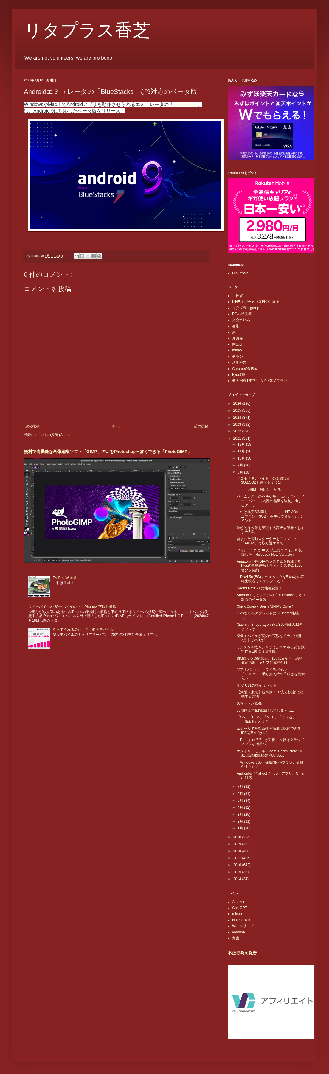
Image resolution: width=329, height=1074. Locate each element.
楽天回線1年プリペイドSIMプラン (259, 381)
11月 (242, 451)
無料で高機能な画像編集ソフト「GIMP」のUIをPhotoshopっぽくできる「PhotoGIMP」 (108, 451)
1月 (241, 828)
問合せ (237, 344)
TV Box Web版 (64, 578)
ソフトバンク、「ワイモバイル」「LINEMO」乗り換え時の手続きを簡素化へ (271, 673)
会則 (235, 326)
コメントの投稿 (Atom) (51, 435)
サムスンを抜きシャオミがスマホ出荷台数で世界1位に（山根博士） (271, 649)
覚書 (235, 938)
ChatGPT (239, 908)
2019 (237, 844)
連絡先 (237, 338)
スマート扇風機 (249, 703)
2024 (237, 417)
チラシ (237, 356)
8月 (241, 472)
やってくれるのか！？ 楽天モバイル (83, 630)
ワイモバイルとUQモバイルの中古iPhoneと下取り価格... (73, 607)
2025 (237, 410)
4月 (241, 807)
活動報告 (239, 362)
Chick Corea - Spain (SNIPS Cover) (265, 606)
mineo (237, 350)
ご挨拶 (237, 296)
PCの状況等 (242, 314)
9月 (241, 465)
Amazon (238, 902)
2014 (237, 879)
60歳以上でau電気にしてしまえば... (265, 710)
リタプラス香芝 (87, 30)
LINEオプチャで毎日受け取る (256, 302)
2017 (237, 858)
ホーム (116, 426)
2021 (237, 438)
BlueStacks (185, 104)
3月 (241, 814)
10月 (242, 458)
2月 (241, 821)
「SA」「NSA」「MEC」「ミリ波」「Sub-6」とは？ (266, 719)
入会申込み (241, 320)
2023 (237, 424)
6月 (241, 794)
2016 (237, 865)
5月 (241, 801)
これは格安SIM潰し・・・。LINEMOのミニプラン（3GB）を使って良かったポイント (270, 516)
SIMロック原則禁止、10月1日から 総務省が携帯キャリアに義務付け (269, 660)
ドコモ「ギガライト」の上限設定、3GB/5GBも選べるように (265, 480)
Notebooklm (241, 920)
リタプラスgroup (245, 308)
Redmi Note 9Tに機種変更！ (259, 588)
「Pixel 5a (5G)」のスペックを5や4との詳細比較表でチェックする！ (270, 579)
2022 (237, 431)
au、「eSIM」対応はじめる (259, 490)
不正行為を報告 (242, 952)
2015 (237, 872)
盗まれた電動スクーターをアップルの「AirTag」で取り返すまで (267, 541)
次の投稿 (32, 426)
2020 (237, 837)
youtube (238, 932)
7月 (241, 787)
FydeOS (238, 375)
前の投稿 (201, 426)
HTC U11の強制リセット (257, 685)
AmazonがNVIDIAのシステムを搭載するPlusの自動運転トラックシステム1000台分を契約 (269, 565)
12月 (242, 444)
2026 (237, 403)
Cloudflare (240, 273)
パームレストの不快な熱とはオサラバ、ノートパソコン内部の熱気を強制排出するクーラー (271, 500)
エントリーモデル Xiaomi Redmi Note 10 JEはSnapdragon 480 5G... (269, 753)
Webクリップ (243, 926)
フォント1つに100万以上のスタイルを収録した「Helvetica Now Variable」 (269, 552)
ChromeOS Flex (245, 369)
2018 (237, 851)
